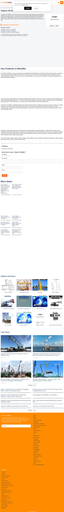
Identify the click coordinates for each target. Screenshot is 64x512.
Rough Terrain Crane (6, 501)
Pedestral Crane (5, 495)
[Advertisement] (54, 36)
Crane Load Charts (7, 7)
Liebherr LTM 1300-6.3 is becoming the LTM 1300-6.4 (14, 406)
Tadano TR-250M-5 (40, 325)
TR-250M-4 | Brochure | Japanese (8, 29)
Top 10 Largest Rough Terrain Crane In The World (16, 217)
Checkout (35, 452)
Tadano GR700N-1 (24, 325)
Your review (5, 158)
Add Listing (35, 439)
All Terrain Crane (37, 430)
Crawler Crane (5, 477)
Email (3, 169)
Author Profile (36, 445)
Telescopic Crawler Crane (7, 502)
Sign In (34, 459)
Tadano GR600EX (55, 292)
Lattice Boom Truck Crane (7, 485)
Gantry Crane (5, 480)
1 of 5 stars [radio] (2, 156)
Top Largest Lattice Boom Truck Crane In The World (5, 223)
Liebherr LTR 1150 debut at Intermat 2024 (43, 406)
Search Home (36, 435)
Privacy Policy (25, 4)
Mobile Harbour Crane (6, 490)
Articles (34, 418)
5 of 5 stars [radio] (9, 156)
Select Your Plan (37, 461)
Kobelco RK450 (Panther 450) (56, 308)
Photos (34, 428)
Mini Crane (4, 489)
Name (3, 165)
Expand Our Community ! (38, 423)
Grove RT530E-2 (8, 325)
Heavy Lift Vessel (5, 482)
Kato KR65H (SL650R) (24, 292)
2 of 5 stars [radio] (4, 156)
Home (2, 7)
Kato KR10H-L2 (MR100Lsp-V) (24, 308)
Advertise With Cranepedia (39, 425)
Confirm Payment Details (38, 464)
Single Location (36, 442)
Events (3, 478)
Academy (4, 472)
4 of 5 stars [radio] (8, 156)
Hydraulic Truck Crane (6, 484)
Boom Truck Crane (6, 475)
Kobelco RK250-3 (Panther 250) (55, 325)
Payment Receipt (37, 454)
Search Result (36, 437)
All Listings (35, 457)
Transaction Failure (37, 456)
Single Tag (35, 444)
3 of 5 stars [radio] (6, 156)
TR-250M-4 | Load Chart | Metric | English (10, 32)
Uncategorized (5, 506)
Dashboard (35, 447)
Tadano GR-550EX (8, 292)
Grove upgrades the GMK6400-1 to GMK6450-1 (45, 395)
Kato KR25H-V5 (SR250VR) (8, 308)
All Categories (36, 449)
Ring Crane (4, 499)
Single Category (36, 440)
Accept (27, 8)
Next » (34, 385)
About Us (35, 432)
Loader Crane (5, 487)
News (34, 416)
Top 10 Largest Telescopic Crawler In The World (5, 217)
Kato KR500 (39, 292)
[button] (58, 2)
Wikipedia (35, 422)
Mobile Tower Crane (6, 492)
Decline (36, 8)
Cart (34, 434)
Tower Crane (4, 504)
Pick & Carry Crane (6, 497)
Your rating (4, 154)
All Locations (36, 451)
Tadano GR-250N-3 (40, 308)
